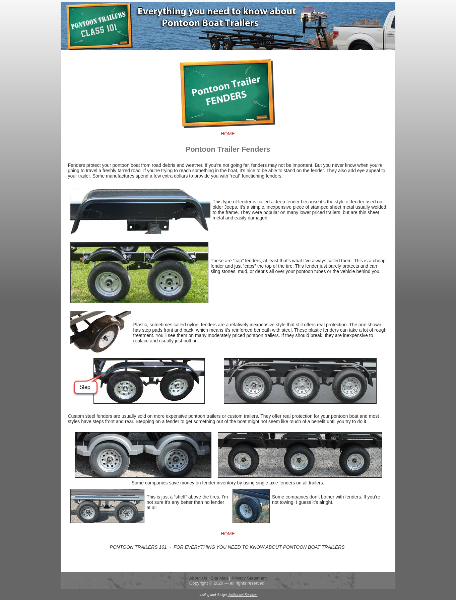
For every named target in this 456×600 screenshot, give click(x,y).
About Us (198, 578)
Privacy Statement (249, 578)
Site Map (219, 578)
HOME (228, 133)
